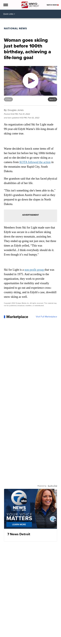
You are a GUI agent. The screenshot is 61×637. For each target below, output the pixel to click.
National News (15, 28)
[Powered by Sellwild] (52, 486)
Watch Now (53, 5)
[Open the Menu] (5, 5)
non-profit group (34, 269)
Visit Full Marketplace (46, 317)
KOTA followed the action (35, 162)
